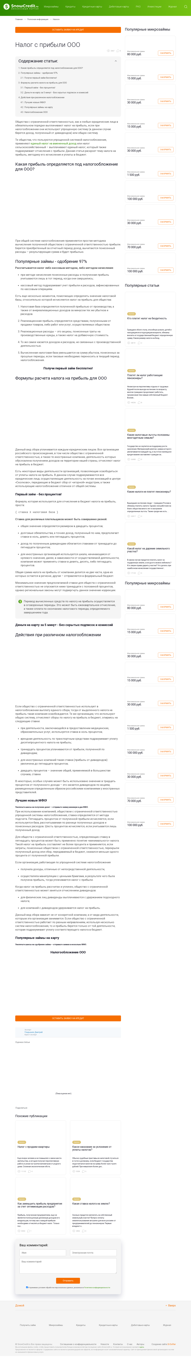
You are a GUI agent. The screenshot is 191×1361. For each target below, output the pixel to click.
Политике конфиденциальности (97, 1293)
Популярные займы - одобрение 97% (39, 74)
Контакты (118, 1349)
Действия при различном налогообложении (42, 99)
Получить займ (28, 1330)
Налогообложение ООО (36, 114)
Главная (19, 19)
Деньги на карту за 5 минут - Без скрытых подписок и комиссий (56, 94)
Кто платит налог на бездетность (141, 320)
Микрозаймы (50, 7)
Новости (105, 1349)
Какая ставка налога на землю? (94, 1207)
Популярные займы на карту (38, 109)
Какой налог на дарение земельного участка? (144, 550)
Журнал (171, 7)
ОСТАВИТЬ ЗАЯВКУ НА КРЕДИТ (68, 30)
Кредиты (70, 7)
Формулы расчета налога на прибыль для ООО (44, 84)
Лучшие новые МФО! (35, 104)
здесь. (141, 1352)
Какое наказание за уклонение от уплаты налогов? (93, 1152)
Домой (19, 1310)
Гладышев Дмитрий (34, 1035)
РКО (137, 7)
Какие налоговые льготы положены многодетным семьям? (144, 438)
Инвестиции (153, 7)
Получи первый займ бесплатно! (40, 79)
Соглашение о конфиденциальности (78, 1349)
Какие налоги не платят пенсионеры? (143, 493)
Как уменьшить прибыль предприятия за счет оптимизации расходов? (35, 1210)
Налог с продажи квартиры (36, 1150)
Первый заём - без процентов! (39, 89)
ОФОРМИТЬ (164, 53)
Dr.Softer (172, 1349)
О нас (129, 1349)
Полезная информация (37, 19)
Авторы (140, 1349)
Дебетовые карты (118, 7)
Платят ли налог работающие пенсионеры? (148, 377)
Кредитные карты (91, 7)
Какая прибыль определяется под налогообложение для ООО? (52, 69)
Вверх (172, 1310)
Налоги (56, 19)
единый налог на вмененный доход (53, 145)
